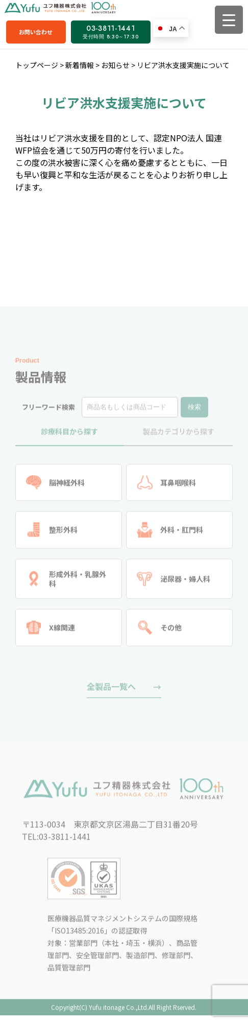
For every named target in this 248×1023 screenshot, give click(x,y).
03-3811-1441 (110, 31)
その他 (159, 630)
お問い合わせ (36, 32)
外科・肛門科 (170, 533)
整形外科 (52, 533)
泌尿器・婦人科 (173, 581)
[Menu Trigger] (229, 20)
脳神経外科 (55, 485)
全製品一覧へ (111, 689)
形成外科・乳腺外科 (66, 581)
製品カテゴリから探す (178, 434)
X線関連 (51, 630)
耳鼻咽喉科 (166, 485)
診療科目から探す (69, 434)
